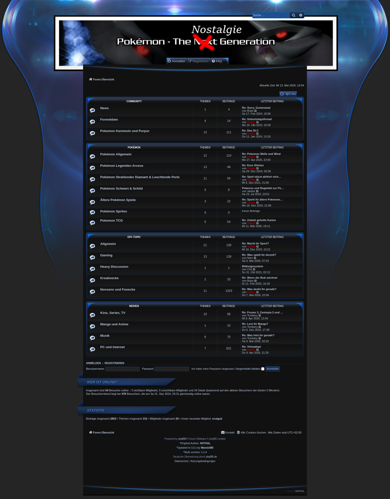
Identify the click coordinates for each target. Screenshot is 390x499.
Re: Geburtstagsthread (257, 119)
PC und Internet (112, 347)
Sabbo (251, 122)
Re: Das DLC (250, 130)
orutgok (217, 418)
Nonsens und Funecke (117, 289)
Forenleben (109, 119)
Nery (250, 257)
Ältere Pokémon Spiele (118, 200)
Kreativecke (109, 278)
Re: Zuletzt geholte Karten (259, 220)
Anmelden (93, 363)
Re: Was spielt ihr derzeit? (259, 254)
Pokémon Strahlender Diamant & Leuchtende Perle (140, 177)
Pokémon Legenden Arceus (121, 165)
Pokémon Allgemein (116, 154)
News (104, 108)
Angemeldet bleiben (250, 368)
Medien (134, 306)
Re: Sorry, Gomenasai (256, 107)
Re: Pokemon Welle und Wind (261, 153)
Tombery (252, 315)
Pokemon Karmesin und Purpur (124, 131)
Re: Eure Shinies (253, 165)
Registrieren (114, 363)
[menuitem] (176, 61)
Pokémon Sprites (113, 211)
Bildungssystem (252, 266)
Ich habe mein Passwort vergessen (213, 368)
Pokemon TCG (111, 220)
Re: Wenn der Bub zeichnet (259, 277)
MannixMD (207, 447)
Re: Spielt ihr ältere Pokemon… (262, 199)
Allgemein (108, 244)
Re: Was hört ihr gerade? (258, 335)
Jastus (251, 191)
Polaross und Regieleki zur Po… (263, 188)
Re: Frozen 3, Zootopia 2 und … (262, 312)
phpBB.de (211, 456)
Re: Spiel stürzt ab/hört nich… (261, 176)
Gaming (106, 255)
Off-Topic (134, 237)
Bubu (250, 110)
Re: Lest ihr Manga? (255, 323)
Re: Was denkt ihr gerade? (259, 289)
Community (134, 101)
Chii (249, 269)
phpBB (182, 438)
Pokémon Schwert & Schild (121, 188)
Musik (104, 335)
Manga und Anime (114, 324)
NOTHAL (205, 443)
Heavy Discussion (114, 266)
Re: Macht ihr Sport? (255, 243)
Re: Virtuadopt (251, 346)
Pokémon (134, 147)
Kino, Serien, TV (112, 313)
